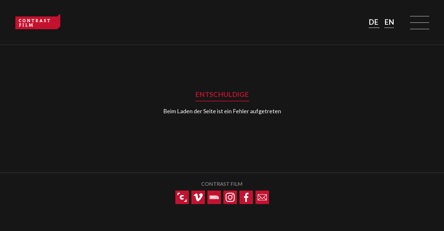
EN (389, 22)
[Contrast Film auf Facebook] (246, 197)
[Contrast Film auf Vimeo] (198, 197)
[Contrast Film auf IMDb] (214, 197)
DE (374, 22)
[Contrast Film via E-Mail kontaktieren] (262, 197)
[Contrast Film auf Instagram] (230, 197)
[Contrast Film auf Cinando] (182, 197)
